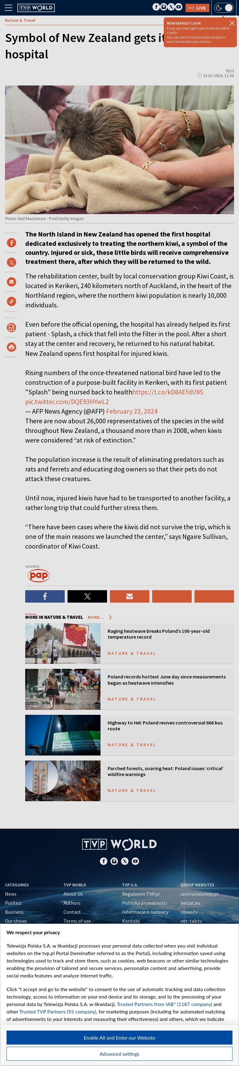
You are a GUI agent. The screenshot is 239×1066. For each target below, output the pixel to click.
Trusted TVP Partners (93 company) (57, 1011)
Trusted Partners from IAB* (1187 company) (164, 1004)
